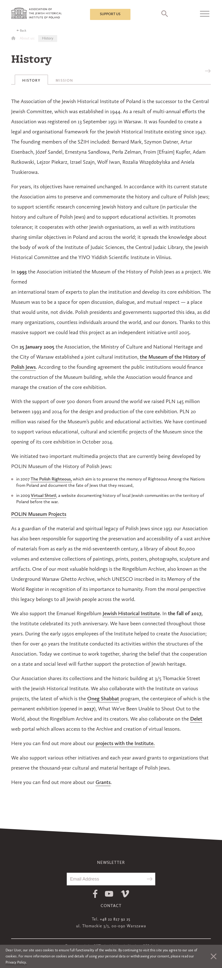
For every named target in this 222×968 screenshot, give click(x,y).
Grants (103, 782)
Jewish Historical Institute (131, 613)
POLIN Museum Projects (38, 514)
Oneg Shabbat (103, 699)
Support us (110, 14)
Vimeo (125, 894)
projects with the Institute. (125, 743)
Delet (196, 719)
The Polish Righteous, (51, 479)
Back (23, 30)
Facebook (95, 894)
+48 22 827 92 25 (115, 919)
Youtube (109, 894)
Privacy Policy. (16, 962)
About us (27, 38)
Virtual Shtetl (43, 495)
